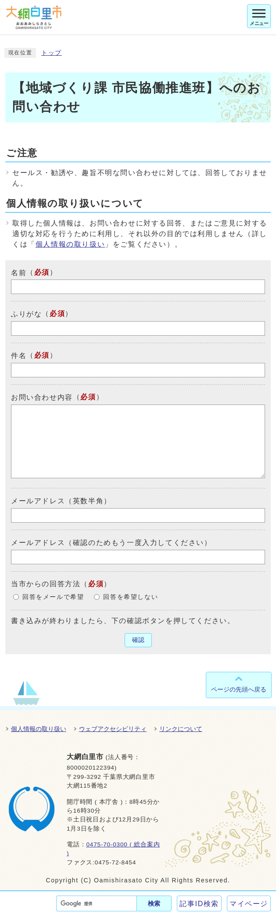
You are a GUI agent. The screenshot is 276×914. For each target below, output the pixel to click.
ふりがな (26, 314)
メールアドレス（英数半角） (61, 501)
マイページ (248, 903)
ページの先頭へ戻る (238, 689)
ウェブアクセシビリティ (113, 728)
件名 (18, 355)
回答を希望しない (130, 597)
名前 (18, 272)
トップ (51, 53)
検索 (154, 903)
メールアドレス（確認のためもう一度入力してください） (111, 542)
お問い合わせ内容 (42, 397)
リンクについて (180, 728)
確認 (138, 640)
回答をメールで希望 (53, 597)
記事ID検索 (199, 903)
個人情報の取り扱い (70, 244)
